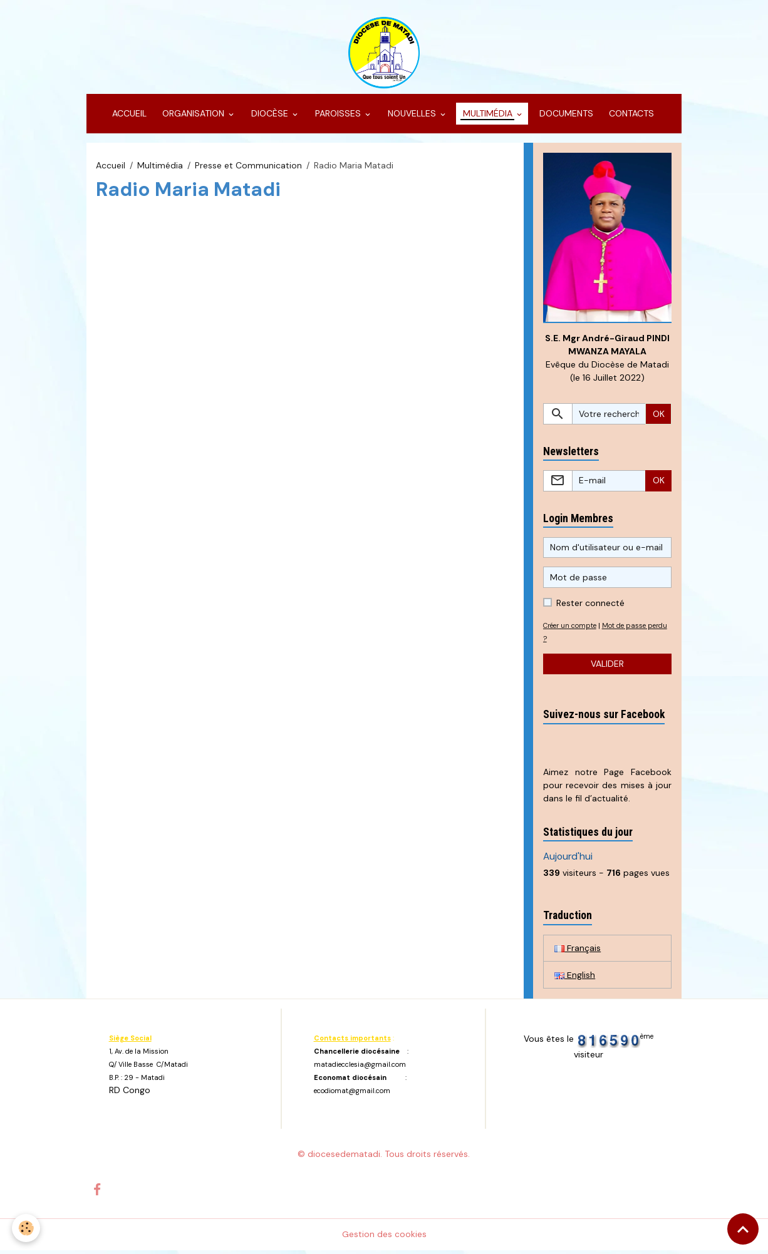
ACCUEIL (128, 116)
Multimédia (160, 167)
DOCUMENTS (565, 116)
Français (577, 951)
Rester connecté (590, 606)
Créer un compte (572, 628)
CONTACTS (630, 116)
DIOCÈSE (270, 116)
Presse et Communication (248, 167)
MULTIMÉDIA (487, 116)
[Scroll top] (743, 1229)
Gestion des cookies (384, 1237)
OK (659, 417)
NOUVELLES (411, 116)
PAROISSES (338, 116)
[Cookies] (27, 1228)
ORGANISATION (193, 116)
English (574, 978)
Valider (607, 666)
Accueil (110, 167)
